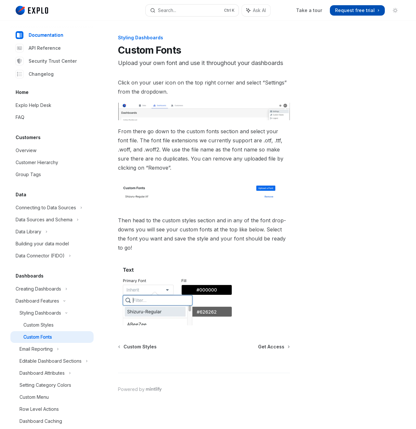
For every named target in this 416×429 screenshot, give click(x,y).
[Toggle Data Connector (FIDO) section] (52, 256)
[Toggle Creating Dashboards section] (52, 289)
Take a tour (309, 10)
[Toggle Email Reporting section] (52, 349)
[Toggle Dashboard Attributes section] (52, 373)
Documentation (39, 35)
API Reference (38, 48)
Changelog (35, 74)
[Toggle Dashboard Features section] (52, 301)
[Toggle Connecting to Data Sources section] (52, 208)
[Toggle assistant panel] (256, 10)
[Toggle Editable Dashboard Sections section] (52, 361)
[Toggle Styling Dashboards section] (52, 313)
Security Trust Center (46, 61)
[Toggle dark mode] (395, 10)
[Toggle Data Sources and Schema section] (52, 220)
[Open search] (192, 10)
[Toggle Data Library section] (52, 232)
